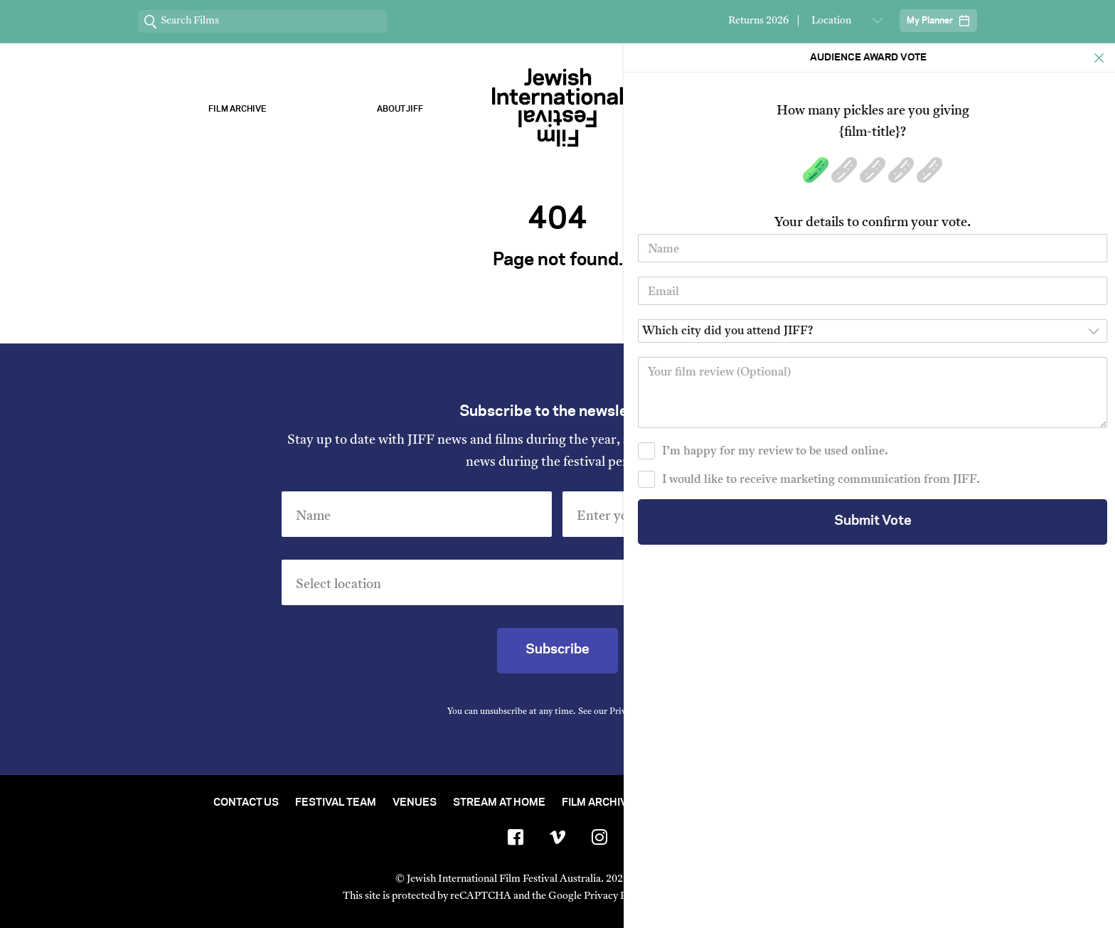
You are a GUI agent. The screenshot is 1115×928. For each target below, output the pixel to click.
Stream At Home (499, 803)
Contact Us (246, 803)
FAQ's (887, 803)
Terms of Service (706, 896)
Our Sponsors (715, 109)
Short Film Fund (698, 803)
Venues (415, 803)
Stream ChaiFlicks (878, 109)
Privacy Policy (637, 712)
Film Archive (237, 109)
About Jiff (400, 109)
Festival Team (335, 803)
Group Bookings (808, 803)
